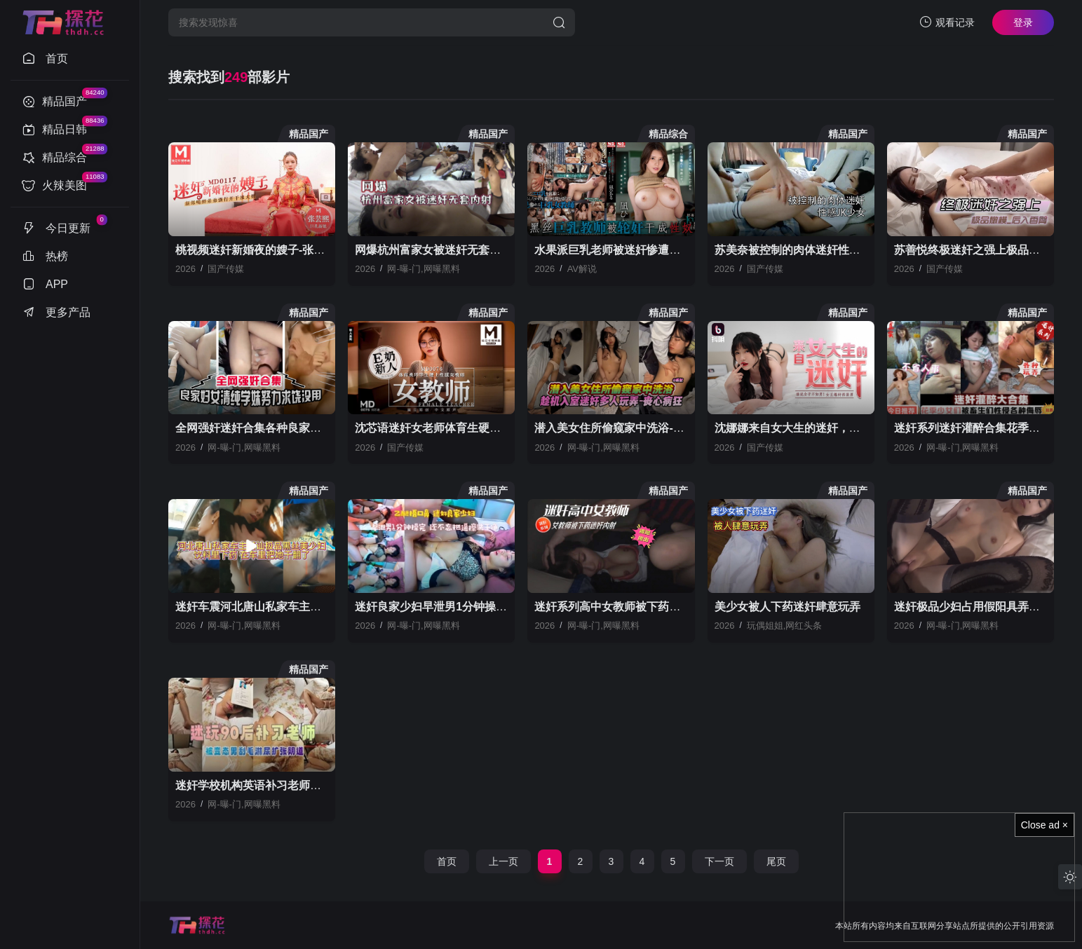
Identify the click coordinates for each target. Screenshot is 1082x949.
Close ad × (1044, 825)
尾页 (776, 861)
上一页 (503, 861)
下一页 (719, 861)
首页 (447, 861)
